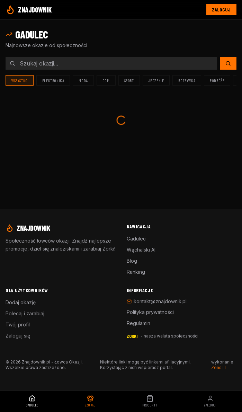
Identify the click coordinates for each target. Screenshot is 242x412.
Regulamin (138, 323)
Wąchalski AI (141, 250)
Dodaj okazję (21, 302)
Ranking (136, 272)
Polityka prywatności (150, 312)
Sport (129, 80)
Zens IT (219, 367)
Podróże (217, 80)
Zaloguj (221, 9)
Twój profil (18, 324)
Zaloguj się (18, 336)
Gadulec (136, 239)
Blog (132, 261)
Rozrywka (186, 80)
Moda (83, 80)
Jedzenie (156, 80)
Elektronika (53, 80)
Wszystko (19, 80)
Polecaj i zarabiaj (25, 313)
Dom (106, 80)
